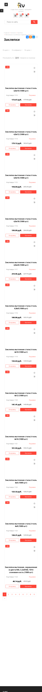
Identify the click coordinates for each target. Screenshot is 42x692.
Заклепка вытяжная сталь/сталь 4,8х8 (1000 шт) (21, 307)
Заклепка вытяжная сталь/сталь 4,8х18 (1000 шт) (21, 220)
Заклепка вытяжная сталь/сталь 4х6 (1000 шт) (21, 481)
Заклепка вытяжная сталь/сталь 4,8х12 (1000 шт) (21, 133)
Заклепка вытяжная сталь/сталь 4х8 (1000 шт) (21, 525)
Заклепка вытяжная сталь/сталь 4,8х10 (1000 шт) (21, 89)
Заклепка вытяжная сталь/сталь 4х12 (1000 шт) (21, 394)
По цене (28, 50)
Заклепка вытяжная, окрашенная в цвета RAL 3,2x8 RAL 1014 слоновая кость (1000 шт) (21, 570)
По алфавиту (17, 50)
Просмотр (28, 105)
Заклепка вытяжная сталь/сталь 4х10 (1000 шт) (21, 350)
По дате (6, 50)
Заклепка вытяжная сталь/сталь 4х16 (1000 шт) (21, 437)
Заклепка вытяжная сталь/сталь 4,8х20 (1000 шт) (21, 263)
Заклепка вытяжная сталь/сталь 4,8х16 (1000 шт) (21, 176)
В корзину (12, 105)
